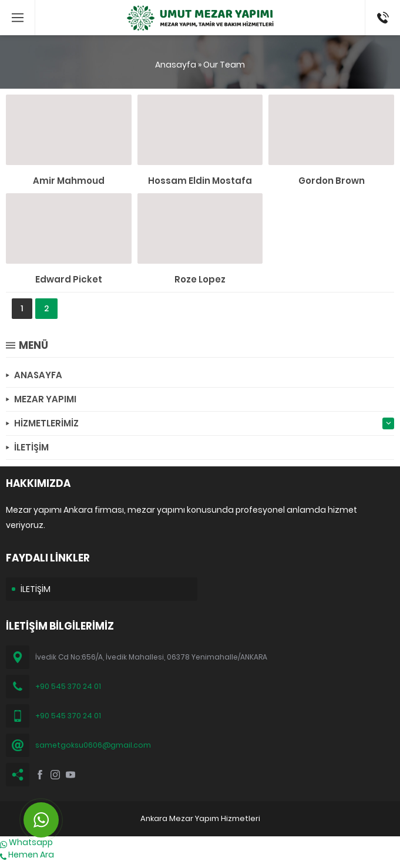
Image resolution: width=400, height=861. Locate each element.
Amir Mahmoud (69, 180)
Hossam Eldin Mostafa (200, 180)
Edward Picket (68, 279)
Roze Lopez (200, 279)
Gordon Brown (331, 180)
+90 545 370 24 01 (68, 686)
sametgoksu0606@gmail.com (93, 745)
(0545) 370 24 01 (379, 17)
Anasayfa (175, 64)
